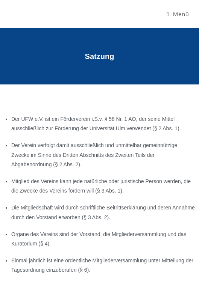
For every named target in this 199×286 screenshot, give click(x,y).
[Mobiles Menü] (178, 14)
